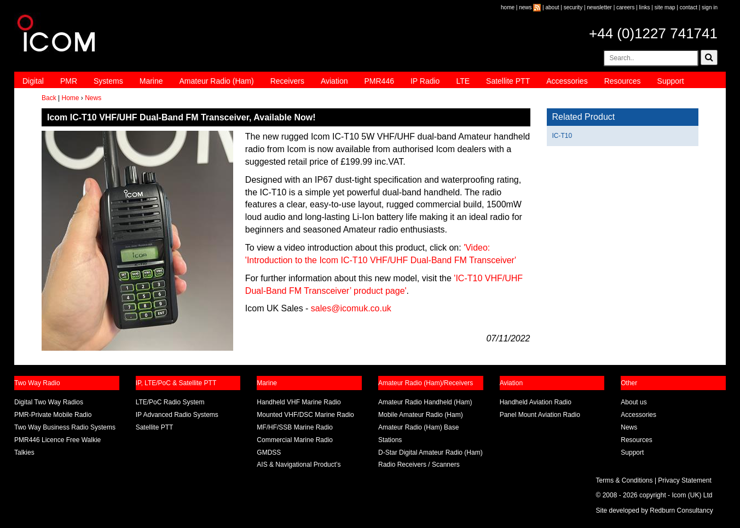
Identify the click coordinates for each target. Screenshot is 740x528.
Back (49, 98)
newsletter (599, 7)
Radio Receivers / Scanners (419, 464)
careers (625, 7)
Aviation (334, 81)
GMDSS (269, 452)
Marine (151, 81)
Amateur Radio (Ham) (217, 81)
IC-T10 (562, 136)
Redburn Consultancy (681, 510)
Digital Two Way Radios (48, 402)
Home (70, 98)
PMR (68, 81)
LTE (463, 81)
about (552, 7)
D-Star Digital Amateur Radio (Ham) (430, 452)
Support (670, 81)
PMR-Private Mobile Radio (52, 415)
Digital (33, 81)
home (507, 7)
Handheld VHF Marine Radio (298, 402)
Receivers (287, 81)
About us (633, 402)
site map (665, 7)
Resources (622, 81)
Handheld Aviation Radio (535, 402)
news (525, 7)
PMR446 (379, 81)
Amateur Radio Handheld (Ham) (425, 402)
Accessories (566, 81)
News (93, 98)
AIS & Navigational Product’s (298, 464)
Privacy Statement (684, 480)
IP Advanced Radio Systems (177, 415)
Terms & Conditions (624, 480)
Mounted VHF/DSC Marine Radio (305, 415)
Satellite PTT (508, 81)
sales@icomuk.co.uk (351, 308)
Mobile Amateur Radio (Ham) (420, 415)
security (573, 7)
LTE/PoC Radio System (170, 402)
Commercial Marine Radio (295, 440)
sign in (710, 7)
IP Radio (425, 81)
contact (688, 7)
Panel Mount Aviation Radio (540, 415)
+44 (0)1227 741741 (653, 33)
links (644, 7)
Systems (108, 81)
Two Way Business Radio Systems (64, 427)
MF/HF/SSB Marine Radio (295, 427)
